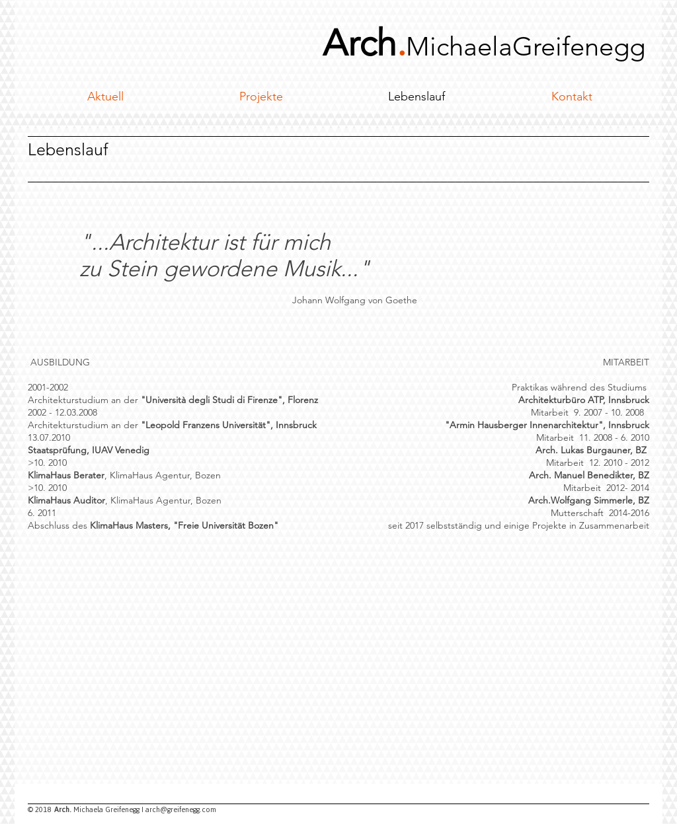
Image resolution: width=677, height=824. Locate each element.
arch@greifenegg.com (180, 809)
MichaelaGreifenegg (525, 46)
